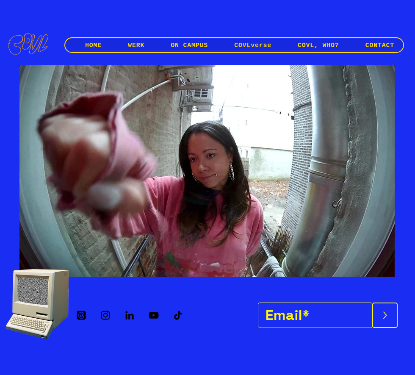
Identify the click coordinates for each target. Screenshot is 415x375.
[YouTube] (154, 315)
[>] (385, 315)
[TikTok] (178, 315)
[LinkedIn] (130, 315)
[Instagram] (105, 315)
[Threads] (81, 315)
